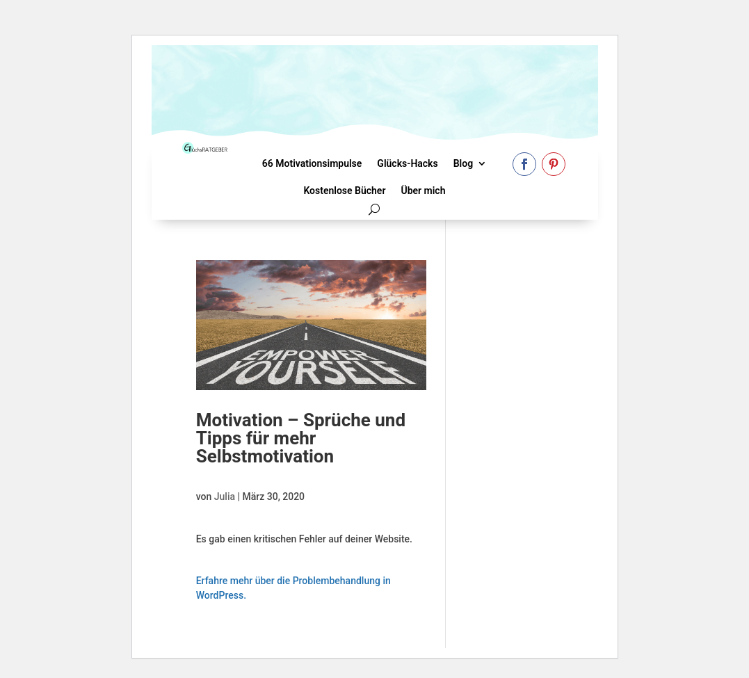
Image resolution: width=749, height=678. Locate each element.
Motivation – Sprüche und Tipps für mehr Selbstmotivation (300, 438)
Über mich (423, 190)
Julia (224, 496)
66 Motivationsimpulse (312, 163)
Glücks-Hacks (407, 163)
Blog (463, 163)
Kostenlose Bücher (344, 190)
